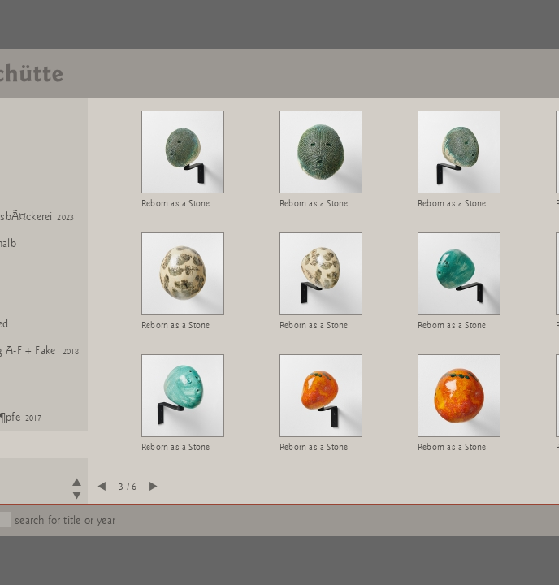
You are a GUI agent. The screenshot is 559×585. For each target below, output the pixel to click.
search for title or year (65, 520)
